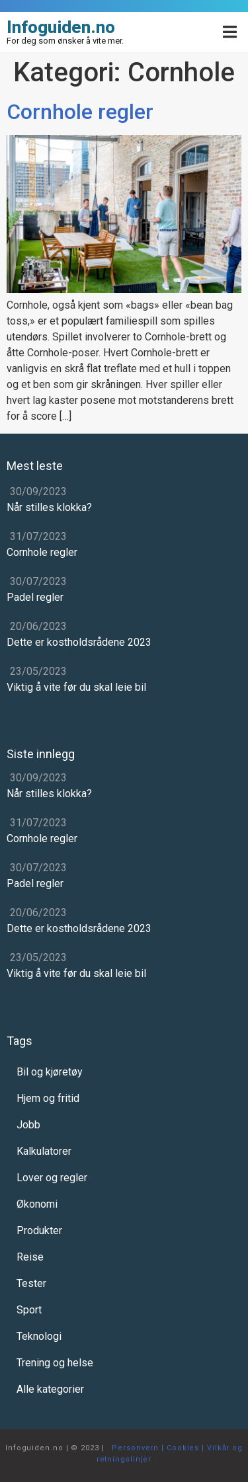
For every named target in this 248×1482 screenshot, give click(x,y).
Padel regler (35, 597)
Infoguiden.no (61, 27)
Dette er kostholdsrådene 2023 (79, 642)
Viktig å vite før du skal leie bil (76, 687)
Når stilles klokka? (49, 507)
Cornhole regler (80, 111)
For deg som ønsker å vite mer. (65, 41)
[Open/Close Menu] (229, 32)
